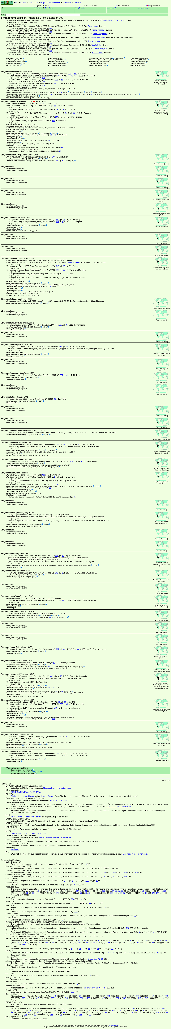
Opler (108, 62)
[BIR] (34, 149)
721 (81, 998)
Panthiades (49, 8)
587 (57, 220)
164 (48, 666)
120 (114, 877)
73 (80, 996)
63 (49, 455)
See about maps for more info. (135, 854)
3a (166, 940)
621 (62, 147)
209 (137, 942)
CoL (136, 94)
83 (159, 1010)
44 (64, 753)
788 (53, 121)
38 (65, 702)
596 (61, 704)
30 (121, 1010)
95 (59, 702)
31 (143, 891)
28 (86, 891)
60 (33, 893)
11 (155, 1008)
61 (38, 1013)
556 (72, 899)
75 (61, 676)
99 (90, 1015)
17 (165, 942)
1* (113, 891)
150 (56, 117)
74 (123, 942)
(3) (50, 147)
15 (22, 1010)
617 (37, 998)
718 (132, 94)
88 (153, 942)
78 (163, 893)
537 (23, 998)
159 (105, 1013)
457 (152, 996)
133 (87, 881)
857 (117, 998)
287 (71, 461)
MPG (64, 92)
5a (25, 945)
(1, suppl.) (57, 89)
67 (124, 893)
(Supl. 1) (37, 560)
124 (52, 98)
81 (112, 949)
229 (89, 975)
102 (49, 286)
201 (164, 891)
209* (116, 942)
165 (75, 74)
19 (65, 891)
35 (64, 266)
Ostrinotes (37, 8)
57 (56, 691)
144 (55, 477)
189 (125, 872)
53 (63, 161)
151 (79, 942)
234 (50, 32)
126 (56, 80)
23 (44, 1010)
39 (69, 74)
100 (50, 488)
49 (63, 600)
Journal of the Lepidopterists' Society (26, 817)
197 (127, 928)
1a (14, 945)
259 (48, 598)
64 (66, 113)
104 (58, 753)
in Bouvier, (41, 222)
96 (61, 1015)
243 (57, 893)
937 (124, 998)
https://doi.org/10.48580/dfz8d (118, 806)
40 (64, 649)
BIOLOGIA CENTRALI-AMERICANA (26, 792)
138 (129, 953)
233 (50, 28)
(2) (28, 231)
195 (157, 1013)
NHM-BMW (19, 58)
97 (82, 461)
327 (111, 893)
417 (55, 399)
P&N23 (101, 58)
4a (23, 945)
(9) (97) (48, 274)
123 (54, 1013)
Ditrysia (43, 3)
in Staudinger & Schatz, (48, 461)
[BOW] (21, 87)
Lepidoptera (33, 3)
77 (122, 940)
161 (94, 996)
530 (42, 104)
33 (89, 949)
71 (90, 1013)
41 (79, 444)
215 (25, 1015)
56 (74, 113)
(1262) (40, 399)
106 (58, 76)
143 (153, 893)
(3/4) (51, 151)
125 (56, 600)
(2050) (42, 117)
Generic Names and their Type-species (55, 837)
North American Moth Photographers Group (28, 833)
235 (51, 1015)
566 (89, 903)
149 (55, 708)
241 (123, 996)
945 (146, 998)
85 (97, 881)
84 (65, 755)
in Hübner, (49, 74)
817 (103, 998)
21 (52, 1010)
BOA (88, 92)
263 (56, 484)
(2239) (40, 83)
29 (122, 891)
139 (104, 907)
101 (56, 573)
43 (72, 76)
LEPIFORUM (45, 133)
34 (64, 220)
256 (60, 151)
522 (43, 475)
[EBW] (53, 286)
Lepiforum (15, 829)
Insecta (23, 3)
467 (145, 893)
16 (30, 1010)
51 (62, 80)
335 (76, 912)
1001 (163, 998)
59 (121, 893)
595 (57, 270)
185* (87, 942)
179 (53, 719)
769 (88, 998)
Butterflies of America (58, 800)
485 (52, 676)
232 (57, 222)
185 (108, 942)
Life (16, 3)
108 (58, 444)
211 (59, 755)
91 (35, 1015)
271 (80, 1015)
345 (137, 996)
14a (153, 940)
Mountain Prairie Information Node (57, 788)
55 (62, 691)
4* (74, 891)
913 (139, 998)
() (111, 8)
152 (156, 953)
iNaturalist (108, 58)
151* (47, 942)
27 (53, 262)
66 (92, 893)
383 (72, 992)
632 (75, 497)
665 (52, 998)
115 (114, 872)
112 (57, 649)
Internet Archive (47, 796)
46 (55, 106)
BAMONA (97, 92)
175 (131, 1013)
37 (99, 940)
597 (57, 266)
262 (136, 872)
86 (167, 1013)
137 (39, 942)
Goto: (40, 15)
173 (125, 877)
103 (28, 1013)
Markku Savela (113, 1025)
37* (79, 940)
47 (161, 940)
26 (116, 891)
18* (77, 891)
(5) (44, 157)
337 (55, 83)
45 (57, 161)
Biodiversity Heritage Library (22, 796)
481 (166, 996)
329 (155, 932)
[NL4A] (21, 24)
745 (66, 998)
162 (49, 617)
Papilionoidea (54, 3)
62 (105, 877)
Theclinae (77, 3)
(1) (80, 20)
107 (57, 109)
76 (115, 1013)
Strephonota (80, 8)
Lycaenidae (66, 3)
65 (89, 893)
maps (162, 84)
